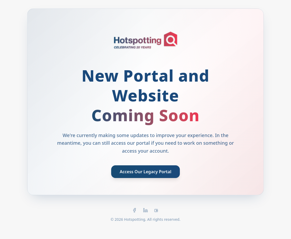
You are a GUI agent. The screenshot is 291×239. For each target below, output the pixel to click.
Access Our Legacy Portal (145, 172)
